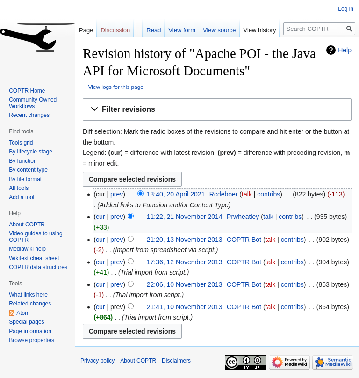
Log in (345, 9)
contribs (268, 194)
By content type (28, 170)
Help (345, 50)
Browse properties (31, 340)
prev (116, 194)
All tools (19, 188)
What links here (28, 294)
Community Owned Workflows (33, 102)
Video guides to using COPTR (36, 236)
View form (181, 30)
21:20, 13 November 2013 (185, 239)
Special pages (26, 322)
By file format (25, 179)
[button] (217, 110)
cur (100, 216)
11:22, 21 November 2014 (185, 216)
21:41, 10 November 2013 (185, 307)
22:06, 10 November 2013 (185, 284)
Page (86, 30)
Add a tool (21, 197)
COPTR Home (27, 90)
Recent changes (29, 115)
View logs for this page (116, 87)
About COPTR (27, 224)
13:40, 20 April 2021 (176, 194)
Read (153, 30)
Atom (22, 313)
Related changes (30, 303)
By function (22, 161)
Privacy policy (97, 360)
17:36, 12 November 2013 (185, 262)
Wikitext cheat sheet (34, 258)
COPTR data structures (38, 267)
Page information (30, 331)
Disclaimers (176, 360)
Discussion (115, 30)
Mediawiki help (27, 249)
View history (260, 30)
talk (247, 194)
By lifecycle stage (30, 151)
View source (219, 30)
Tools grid (21, 142)
